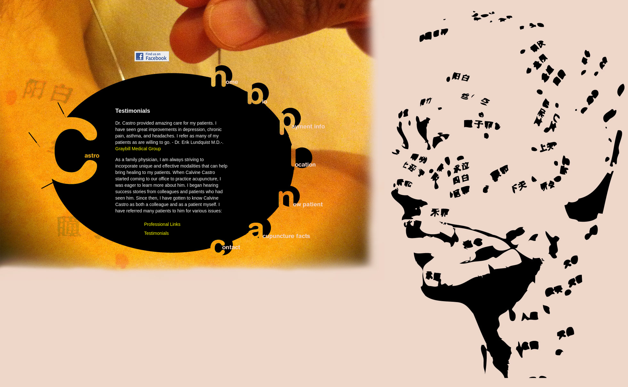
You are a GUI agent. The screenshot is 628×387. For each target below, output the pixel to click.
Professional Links (162, 224)
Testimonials (156, 233)
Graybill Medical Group (138, 148)
